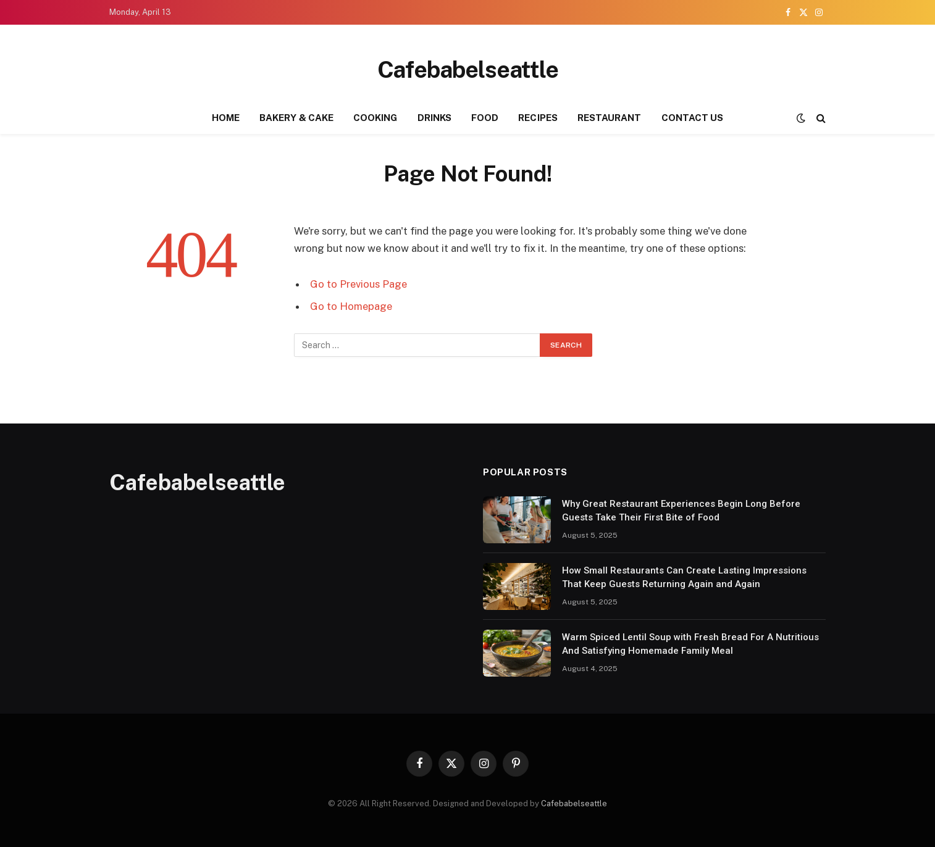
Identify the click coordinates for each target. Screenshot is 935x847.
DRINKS (434, 117)
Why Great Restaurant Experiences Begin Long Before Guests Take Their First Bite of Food (681, 510)
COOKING (375, 117)
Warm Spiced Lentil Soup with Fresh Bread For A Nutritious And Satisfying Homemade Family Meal (690, 644)
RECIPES (538, 117)
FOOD (484, 117)
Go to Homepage (351, 306)
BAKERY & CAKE (296, 117)
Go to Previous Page (358, 284)
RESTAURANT (609, 117)
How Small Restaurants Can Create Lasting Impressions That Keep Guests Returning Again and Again (684, 577)
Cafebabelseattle (574, 803)
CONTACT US (692, 117)
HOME (226, 117)
